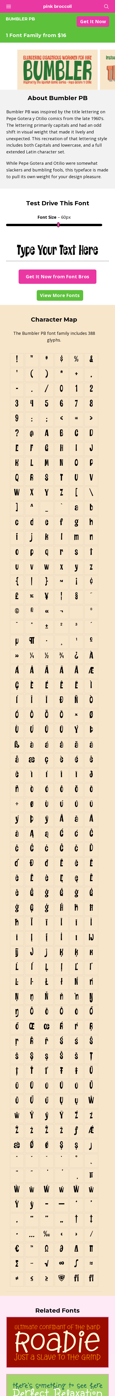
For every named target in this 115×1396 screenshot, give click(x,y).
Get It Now (93, 21)
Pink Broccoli (57, 6)
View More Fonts (60, 295)
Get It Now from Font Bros (57, 276)
